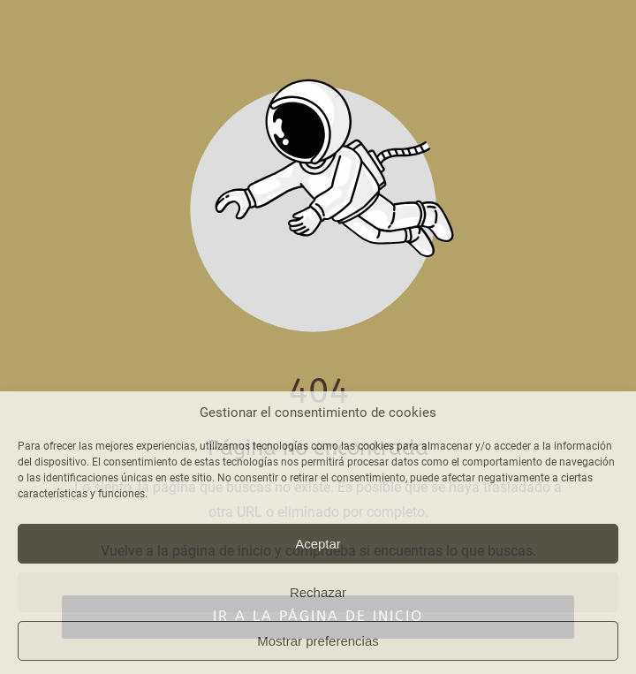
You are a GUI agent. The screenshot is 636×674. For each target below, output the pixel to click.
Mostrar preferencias (318, 640)
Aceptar (318, 543)
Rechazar (318, 592)
